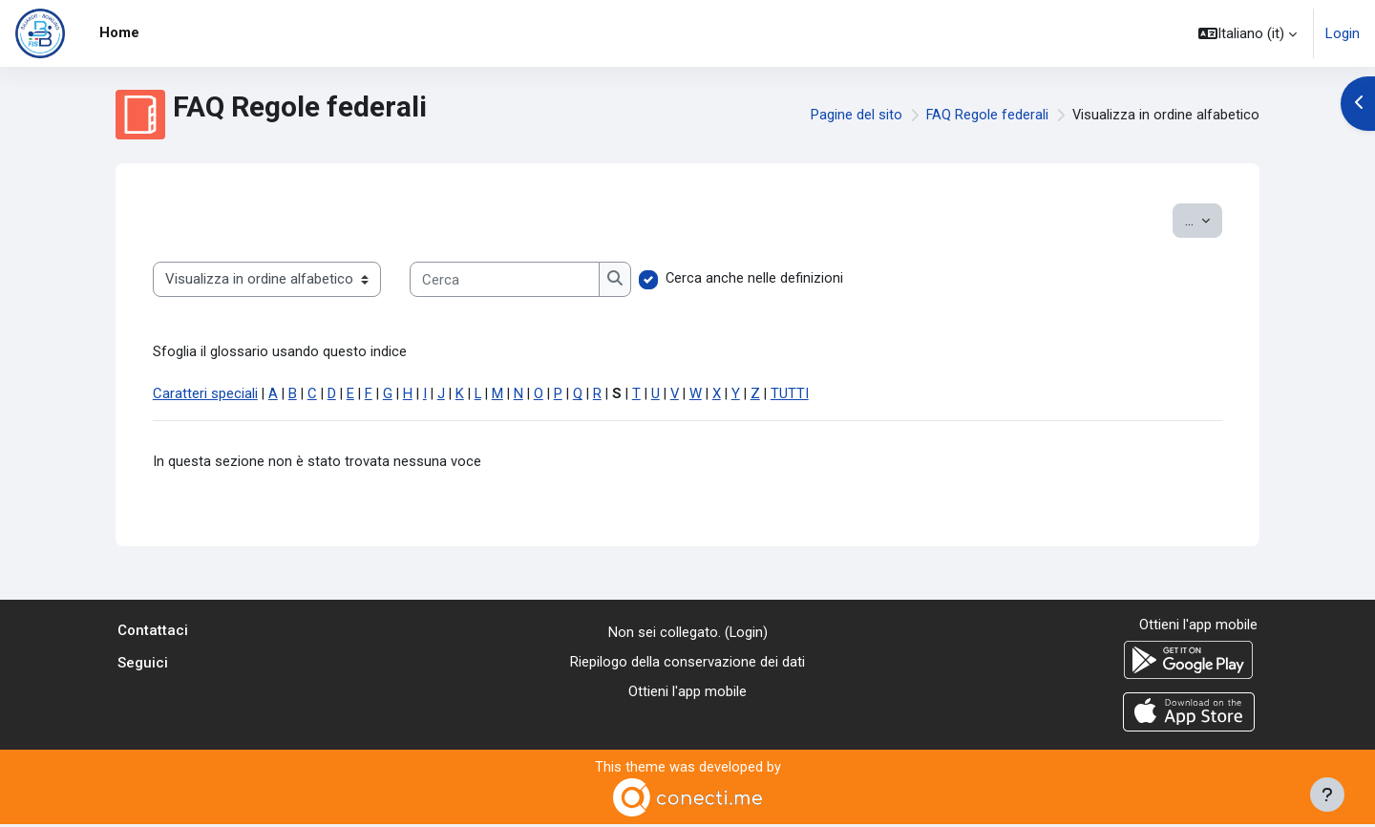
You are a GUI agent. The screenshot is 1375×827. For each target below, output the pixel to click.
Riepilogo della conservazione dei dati (687, 663)
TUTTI (817, 395)
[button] (1247, 33)
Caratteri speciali (205, 395)
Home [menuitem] (119, 32)
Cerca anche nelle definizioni (755, 278)
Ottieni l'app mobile (687, 693)
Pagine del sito (854, 114)
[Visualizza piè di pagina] (1327, 794)
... (1203, 219)
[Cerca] (505, 279)
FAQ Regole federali (985, 114)
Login (1342, 33)
